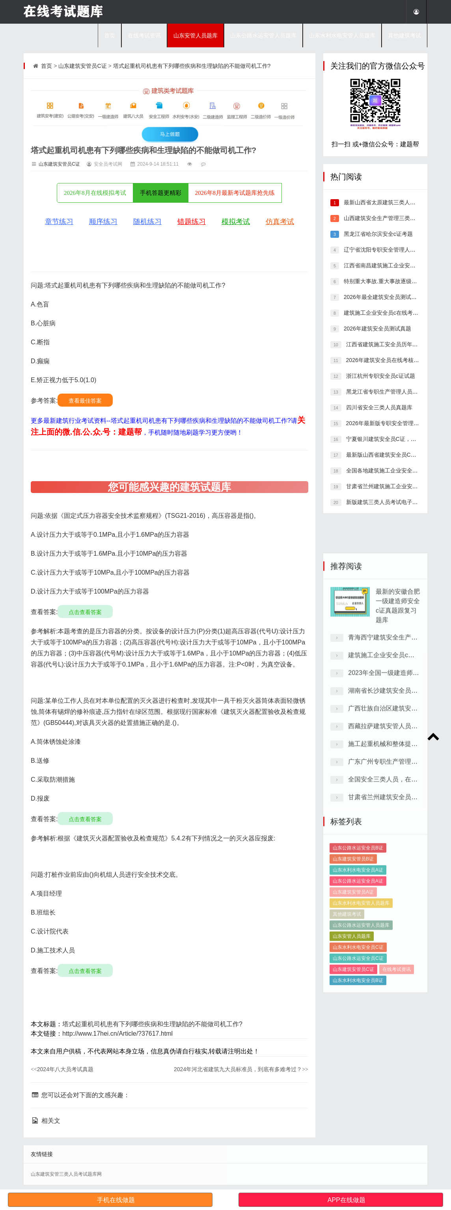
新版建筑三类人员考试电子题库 (384, 502)
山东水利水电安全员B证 (358, 1127)
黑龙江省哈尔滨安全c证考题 (377, 234)
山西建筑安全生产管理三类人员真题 (387, 218)
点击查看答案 (85, 612)
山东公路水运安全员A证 (358, 1028)
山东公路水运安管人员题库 (263, 35)
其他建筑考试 (404, 35)
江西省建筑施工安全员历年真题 (384, 344)
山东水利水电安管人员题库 (342, 35)
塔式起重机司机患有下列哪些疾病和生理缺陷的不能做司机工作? (192, 66)
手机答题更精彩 (160, 193)
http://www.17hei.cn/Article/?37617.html (117, 1033)
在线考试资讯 (144, 35)
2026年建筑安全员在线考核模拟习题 (390, 360)
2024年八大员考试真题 (62, 1069)
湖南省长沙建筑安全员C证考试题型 (397, 896)
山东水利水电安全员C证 (358, 1094)
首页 (109, 35)
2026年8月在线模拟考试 (95, 193)
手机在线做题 (116, 1200)
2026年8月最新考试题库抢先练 (235, 193)
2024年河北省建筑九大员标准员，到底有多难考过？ (241, 1069)
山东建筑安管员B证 (353, 1006)
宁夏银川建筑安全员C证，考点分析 (389, 439)
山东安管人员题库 (195, 35)
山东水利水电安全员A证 (358, 1017)
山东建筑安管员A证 (353, 1039)
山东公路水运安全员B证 (358, 995)
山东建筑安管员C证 (82, 66)
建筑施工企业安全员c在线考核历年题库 (391, 313)
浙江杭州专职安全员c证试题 (380, 376)
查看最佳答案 (85, 401)
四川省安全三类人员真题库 (378, 407)
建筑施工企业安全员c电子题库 (390, 861)
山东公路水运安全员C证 (358, 1105)
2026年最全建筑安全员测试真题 (382, 297)
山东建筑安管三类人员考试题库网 (66, 1174)
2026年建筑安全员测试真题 (376, 328)
